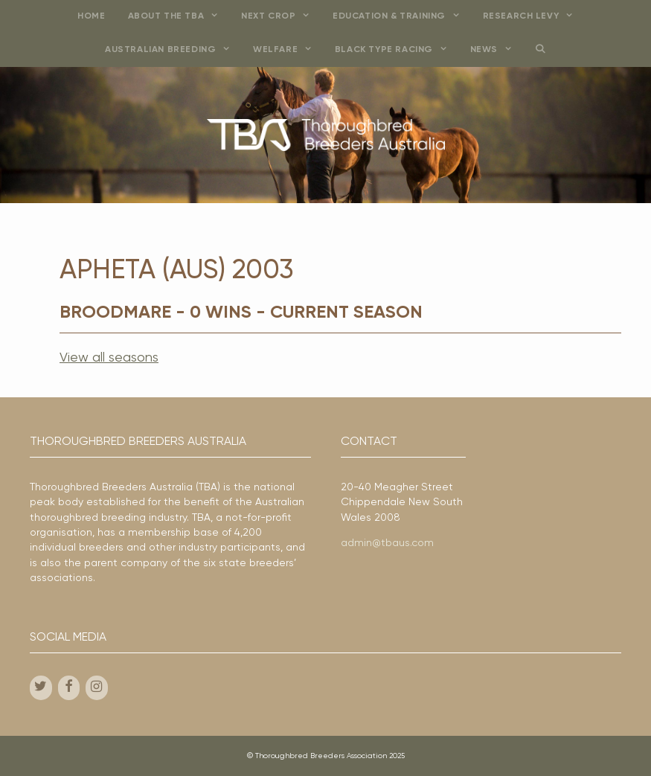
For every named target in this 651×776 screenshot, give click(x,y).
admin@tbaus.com (387, 543)
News (497, 50)
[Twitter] (41, 688)
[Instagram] (97, 688)
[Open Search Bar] (540, 50)
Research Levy (534, 16)
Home (91, 16)
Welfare (288, 50)
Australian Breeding (173, 50)
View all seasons (109, 358)
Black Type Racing (397, 50)
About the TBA (179, 16)
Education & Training (402, 16)
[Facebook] (69, 688)
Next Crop (281, 16)
